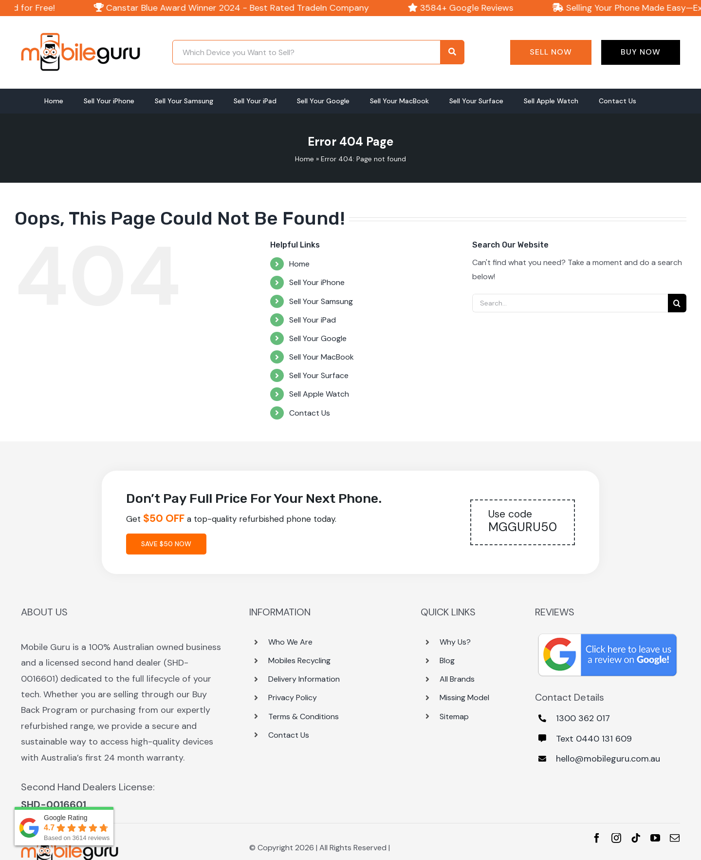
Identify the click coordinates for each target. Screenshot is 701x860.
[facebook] (597, 838)
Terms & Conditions (303, 716)
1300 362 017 (583, 718)
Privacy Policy (292, 697)
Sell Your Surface (319, 375)
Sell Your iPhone (317, 282)
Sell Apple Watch (319, 394)
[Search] (677, 303)
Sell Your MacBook (321, 357)
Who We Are (290, 642)
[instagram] (616, 838)
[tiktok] (636, 838)
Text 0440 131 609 (594, 739)
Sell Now (551, 52)
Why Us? (455, 642)
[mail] (675, 838)
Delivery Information (304, 679)
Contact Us (309, 413)
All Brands (457, 679)
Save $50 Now (166, 543)
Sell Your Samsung (321, 301)
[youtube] (655, 838)
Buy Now (641, 52)
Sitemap (454, 716)
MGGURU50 (522, 521)
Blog (447, 660)
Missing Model (464, 697)
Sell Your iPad (312, 320)
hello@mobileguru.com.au (608, 758)
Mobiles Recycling (299, 660)
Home (304, 158)
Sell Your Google (318, 338)
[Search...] (570, 303)
